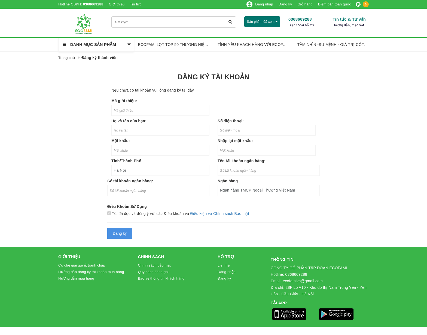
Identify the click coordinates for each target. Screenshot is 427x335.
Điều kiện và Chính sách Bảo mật (219, 213)
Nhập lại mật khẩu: (235, 141)
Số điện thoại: (231, 121)
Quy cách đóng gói (153, 272)
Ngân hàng (228, 181)
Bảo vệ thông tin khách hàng (161, 278)
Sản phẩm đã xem (262, 22)
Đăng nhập (227, 272)
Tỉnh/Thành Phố (126, 161)
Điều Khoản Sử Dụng (127, 206)
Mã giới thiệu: (124, 101)
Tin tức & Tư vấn (349, 19)
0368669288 (300, 19)
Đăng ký (224, 278)
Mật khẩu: (120, 141)
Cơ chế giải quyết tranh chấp (81, 265)
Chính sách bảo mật (154, 265)
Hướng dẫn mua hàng (76, 278)
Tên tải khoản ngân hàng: (242, 161)
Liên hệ (224, 265)
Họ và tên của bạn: (129, 121)
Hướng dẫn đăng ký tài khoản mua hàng (91, 272)
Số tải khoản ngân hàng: (130, 181)
